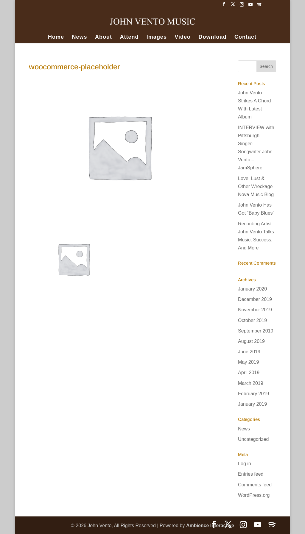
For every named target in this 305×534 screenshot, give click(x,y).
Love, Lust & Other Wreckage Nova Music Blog (256, 186)
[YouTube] (250, 6)
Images (157, 37)
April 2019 (248, 372)
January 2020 (252, 288)
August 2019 (251, 341)
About (103, 37)
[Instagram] (241, 6)
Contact (245, 37)
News (79, 37)
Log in (244, 463)
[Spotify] (259, 6)
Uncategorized (253, 439)
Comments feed (255, 484)
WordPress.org (254, 495)
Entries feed (250, 474)
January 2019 (252, 404)
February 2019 (253, 393)
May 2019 (248, 362)
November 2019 (255, 309)
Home (56, 37)
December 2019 (255, 299)
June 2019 (249, 351)
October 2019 (252, 320)
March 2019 (250, 383)
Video (183, 37)
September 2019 (255, 330)
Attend (129, 37)
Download (213, 37)
